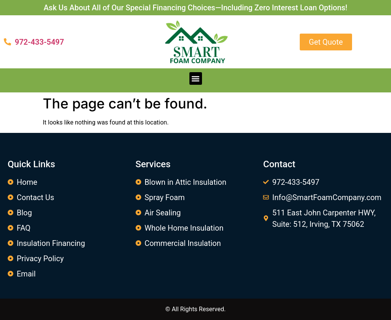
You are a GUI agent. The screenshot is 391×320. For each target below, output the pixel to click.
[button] (195, 78)
